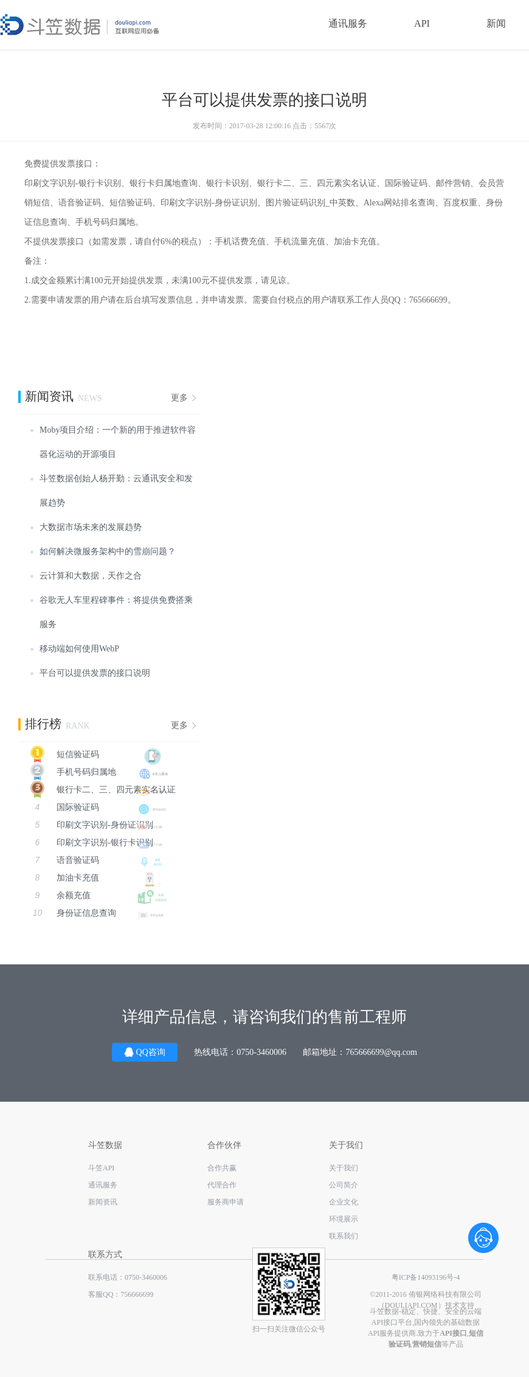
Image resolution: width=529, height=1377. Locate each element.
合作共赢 (222, 1168)
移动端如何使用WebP (79, 648)
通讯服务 (347, 23)
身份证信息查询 (100, 913)
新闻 (496, 23)
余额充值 (100, 895)
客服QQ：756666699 (120, 1294)
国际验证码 (100, 807)
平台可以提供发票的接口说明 (95, 673)
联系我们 (343, 1236)
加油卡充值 (100, 878)
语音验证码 (100, 860)
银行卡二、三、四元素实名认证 (97, 789)
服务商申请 (225, 1202)
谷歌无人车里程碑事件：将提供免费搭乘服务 (116, 612)
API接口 (385, 1322)
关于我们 (343, 1168)
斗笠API (101, 1168)
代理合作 (222, 1185)
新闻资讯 (102, 1202)
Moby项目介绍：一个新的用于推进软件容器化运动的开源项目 (118, 442)
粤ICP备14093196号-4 (426, 1277)
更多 (179, 397)
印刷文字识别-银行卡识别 (100, 842)
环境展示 (343, 1219)
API (422, 23)
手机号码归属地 (94, 772)
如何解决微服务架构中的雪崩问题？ (108, 551)
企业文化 (343, 1202)
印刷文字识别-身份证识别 (100, 825)
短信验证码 (94, 754)
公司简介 (343, 1185)
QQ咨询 (144, 1051)
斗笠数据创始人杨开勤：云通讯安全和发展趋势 (116, 490)
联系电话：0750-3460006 (127, 1277)
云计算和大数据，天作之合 (91, 575)
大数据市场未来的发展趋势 (91, 527)
